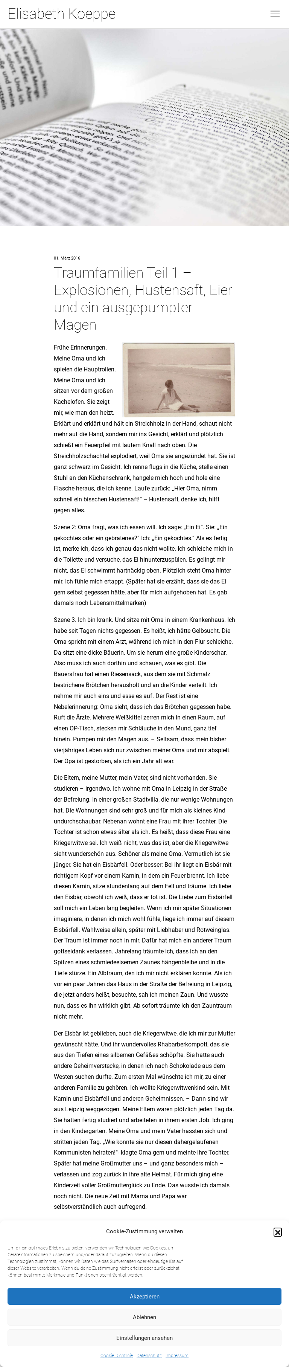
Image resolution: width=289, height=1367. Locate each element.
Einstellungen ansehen (144, 1338)
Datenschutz (149, 1355)
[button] (277, 1232)
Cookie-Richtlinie (116, 1355)
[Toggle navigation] (275, 14)
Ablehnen (144, 1317)
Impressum (177, 1355)
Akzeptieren (145, 1296)
